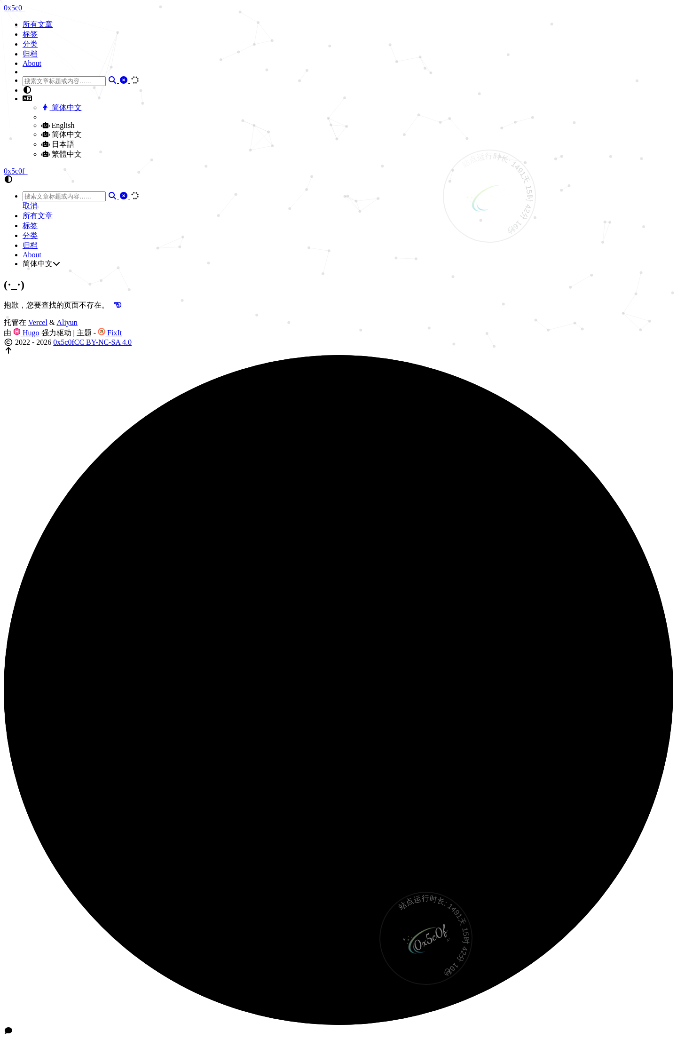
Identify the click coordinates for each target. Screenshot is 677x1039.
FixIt (110, 333)
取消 (30, 206)
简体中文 (61, 107)
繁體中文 (61, 154)
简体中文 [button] (41, 264)
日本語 (57, 144)
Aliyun (66, 322)
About (32, 63)
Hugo (26, 333)
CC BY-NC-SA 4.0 (103, 342)
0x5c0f (63, 342)
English (57, 125)
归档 (30, 54)
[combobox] (64, 81)
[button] (348, 90)
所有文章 (38, 24)
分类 (30, 44)
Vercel (37, 322)
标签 (30, 34)
